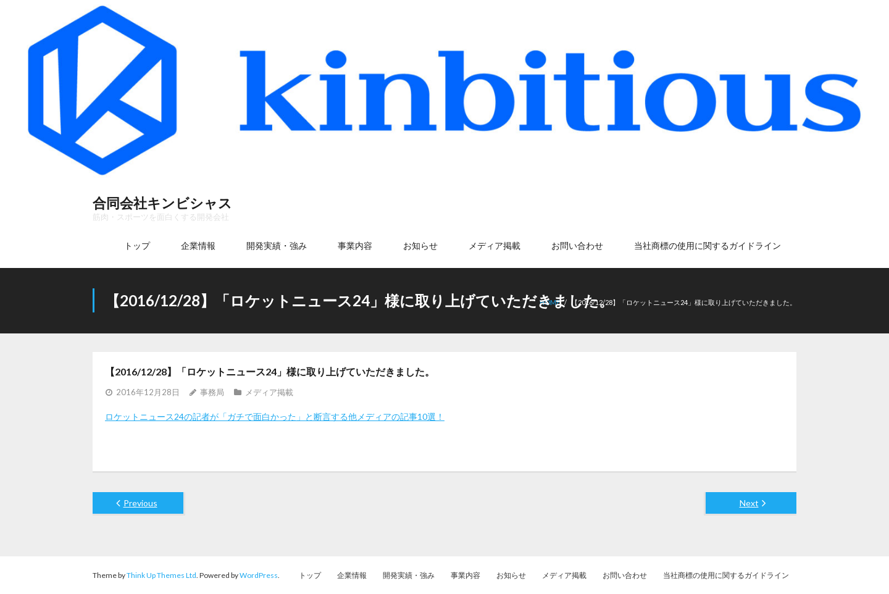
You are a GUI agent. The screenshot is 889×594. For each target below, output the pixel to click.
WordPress (259, 575)
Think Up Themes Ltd (161, 575)
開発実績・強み (409, 575)
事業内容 (465, 575)
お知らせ (511, 575)
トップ (310, 575)
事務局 (212, 392)
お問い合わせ (625, 575)
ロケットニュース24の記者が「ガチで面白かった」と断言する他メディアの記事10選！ (274, 416)
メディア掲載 (269, 392)
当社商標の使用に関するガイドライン (726, 575)
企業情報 (352, 575)
